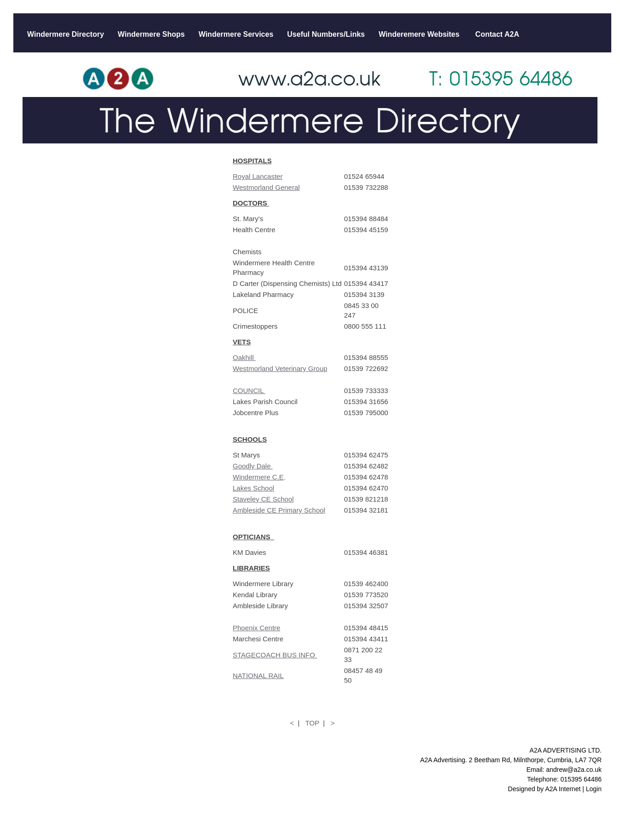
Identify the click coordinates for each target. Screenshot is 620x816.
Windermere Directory (65, 34)
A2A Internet (562, 789)
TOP (312, 723)
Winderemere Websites (419, 34)
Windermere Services (236, 34)
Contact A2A (496, 34)
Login (594, 789)
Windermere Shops (151, 34)
